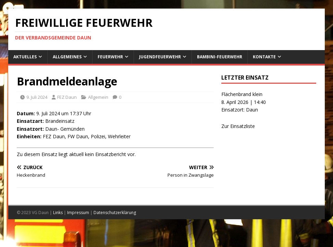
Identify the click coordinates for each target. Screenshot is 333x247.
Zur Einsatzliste (238, 126)
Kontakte (264, 57)
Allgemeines (67, 57)
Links (58, 212)
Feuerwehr (110, 57)
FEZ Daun (67, 97)
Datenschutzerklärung (115, 212)
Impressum (78, 212)
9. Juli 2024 (36, 97)
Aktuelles (25, 57)
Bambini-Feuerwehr (219, 57)
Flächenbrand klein (241, 94)
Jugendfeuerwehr (160, 57)
